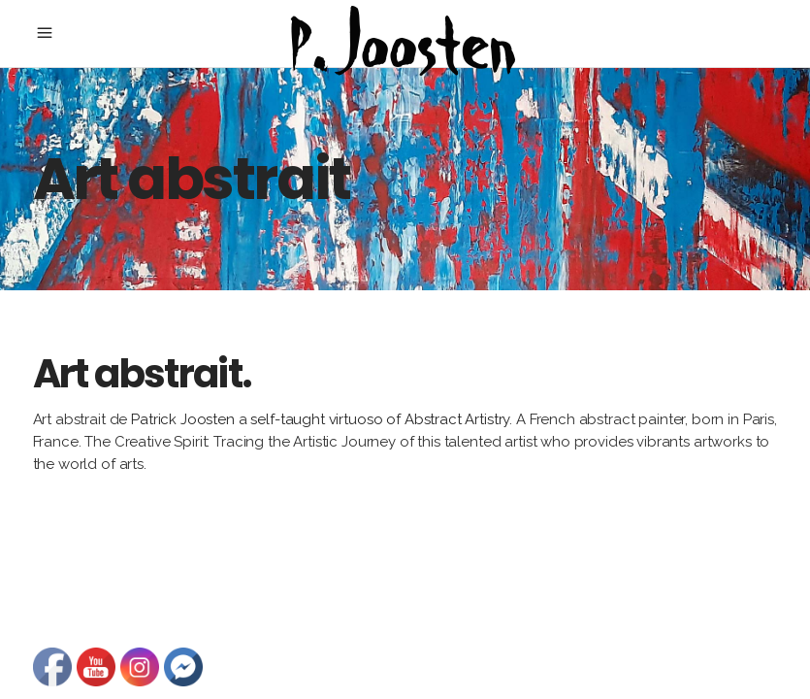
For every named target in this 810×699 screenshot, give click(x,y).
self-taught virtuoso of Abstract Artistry (378, 419)
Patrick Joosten (183, 419)
